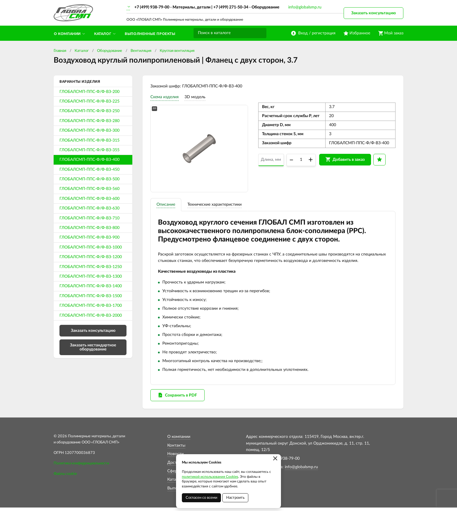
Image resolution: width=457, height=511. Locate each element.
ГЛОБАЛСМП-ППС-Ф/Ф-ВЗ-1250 (90, 267)
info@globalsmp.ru (304, 7)
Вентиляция (141, 51)
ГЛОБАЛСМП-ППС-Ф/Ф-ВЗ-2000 (90, 315)
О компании (178, 440)
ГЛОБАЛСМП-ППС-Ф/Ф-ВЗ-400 (89, 160)
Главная (60, 51)
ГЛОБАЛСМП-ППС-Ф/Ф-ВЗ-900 (89, 237)
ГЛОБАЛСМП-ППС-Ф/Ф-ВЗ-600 (89, 199)
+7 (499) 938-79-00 (151, 7)
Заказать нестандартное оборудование (93, 347)
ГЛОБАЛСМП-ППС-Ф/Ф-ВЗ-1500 (90, 296)
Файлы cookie (65, 477)
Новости (175, 457)
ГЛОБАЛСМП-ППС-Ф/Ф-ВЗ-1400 (90, 286)
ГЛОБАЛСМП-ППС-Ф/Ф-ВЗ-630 (89, 208)
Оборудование (109, 51)
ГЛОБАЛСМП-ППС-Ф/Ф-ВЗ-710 (89, 218)
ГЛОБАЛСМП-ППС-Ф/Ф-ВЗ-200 (89, 92)
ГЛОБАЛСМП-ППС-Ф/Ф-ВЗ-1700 (90, 306)
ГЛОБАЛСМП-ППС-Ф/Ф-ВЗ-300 (89, 130)
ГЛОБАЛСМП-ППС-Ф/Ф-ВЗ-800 (89, 228)
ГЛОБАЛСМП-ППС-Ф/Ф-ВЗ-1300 (90, 276)
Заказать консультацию (373, 13)
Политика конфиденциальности (81, 467)
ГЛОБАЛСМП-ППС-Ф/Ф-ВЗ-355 (89, 150)
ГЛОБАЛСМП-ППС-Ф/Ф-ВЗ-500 (89, 179)
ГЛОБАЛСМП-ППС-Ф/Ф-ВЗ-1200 (90, 257)
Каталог (82, 51)
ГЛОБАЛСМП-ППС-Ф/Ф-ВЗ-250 (89, 111)
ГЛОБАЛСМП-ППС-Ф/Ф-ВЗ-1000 (90, 247)
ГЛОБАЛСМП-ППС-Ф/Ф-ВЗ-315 (89, 140)
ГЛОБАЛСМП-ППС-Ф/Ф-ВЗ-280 (89, 121)
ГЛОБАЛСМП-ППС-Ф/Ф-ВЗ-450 (89, 170)
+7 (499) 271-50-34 (230, 7)
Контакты (176, 449)
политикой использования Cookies (210, 476)
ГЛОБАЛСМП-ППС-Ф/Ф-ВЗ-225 (89, 101)
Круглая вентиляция (177, 51)
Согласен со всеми (201, 498)
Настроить (235, 498)
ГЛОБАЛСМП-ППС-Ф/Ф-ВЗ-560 (89, 189)
